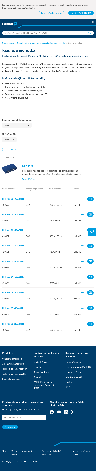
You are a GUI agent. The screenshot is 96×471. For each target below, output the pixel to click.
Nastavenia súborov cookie (81, 452)
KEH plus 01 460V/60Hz (13, 214)
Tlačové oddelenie (42, 372)
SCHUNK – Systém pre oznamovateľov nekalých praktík (45, 385)
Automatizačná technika (13, 363)
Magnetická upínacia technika (52, 43)
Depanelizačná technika (13, 379)
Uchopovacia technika (12, 358)
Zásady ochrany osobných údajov (22, 452)
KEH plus (27, 165)
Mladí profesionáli (73, 377)
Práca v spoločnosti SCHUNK (78, 367)
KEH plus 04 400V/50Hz (13, 261)
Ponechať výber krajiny (51, 13)
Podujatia (38, 377)
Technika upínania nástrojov (14, 369)
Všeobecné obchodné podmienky (51, 452)
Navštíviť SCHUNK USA (81, 13)
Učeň (67, 387)
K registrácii (10, 427)
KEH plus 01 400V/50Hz (13, 199)
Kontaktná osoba (41, 362)
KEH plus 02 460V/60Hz (13, 245)
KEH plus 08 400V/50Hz (13, 292)
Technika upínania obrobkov (27, 43)
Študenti (69, 382)
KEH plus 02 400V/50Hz (13, 230)
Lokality (37, 367)
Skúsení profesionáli (74, 372)
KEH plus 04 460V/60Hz (13, 277)
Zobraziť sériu (30, 179)
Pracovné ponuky (73, 362)
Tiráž (4, 451)
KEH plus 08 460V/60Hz (13, 308)
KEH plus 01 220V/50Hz (13, 324)
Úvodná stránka (8, 43)
